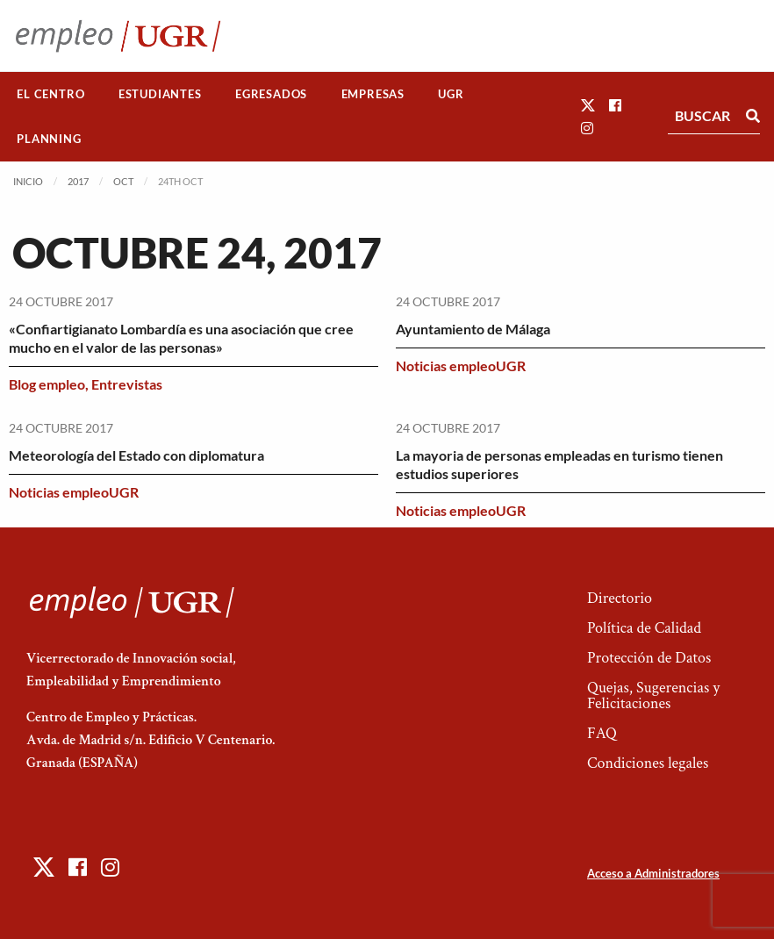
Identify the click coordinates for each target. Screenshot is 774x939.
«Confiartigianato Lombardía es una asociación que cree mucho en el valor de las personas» (181, 337)
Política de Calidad (644, 628)
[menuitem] (51, 94)
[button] (588, 104)
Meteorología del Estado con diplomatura (136, 455)
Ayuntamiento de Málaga (473, 328)
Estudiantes (160, 94)
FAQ (602, 733)
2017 (78, 181)
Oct (123, 181)
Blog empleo (47, 384)
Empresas (373, 94)
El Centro (50, 94)
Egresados (271, 94)
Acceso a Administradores (653, 873)
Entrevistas (126, 384)
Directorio (619, 598)
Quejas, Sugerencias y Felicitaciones (653, 695)
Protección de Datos (649, 658)
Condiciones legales (647, 763)
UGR (450, 94)
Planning (49, 139)
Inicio (28, 181)
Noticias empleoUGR (461, 365)
